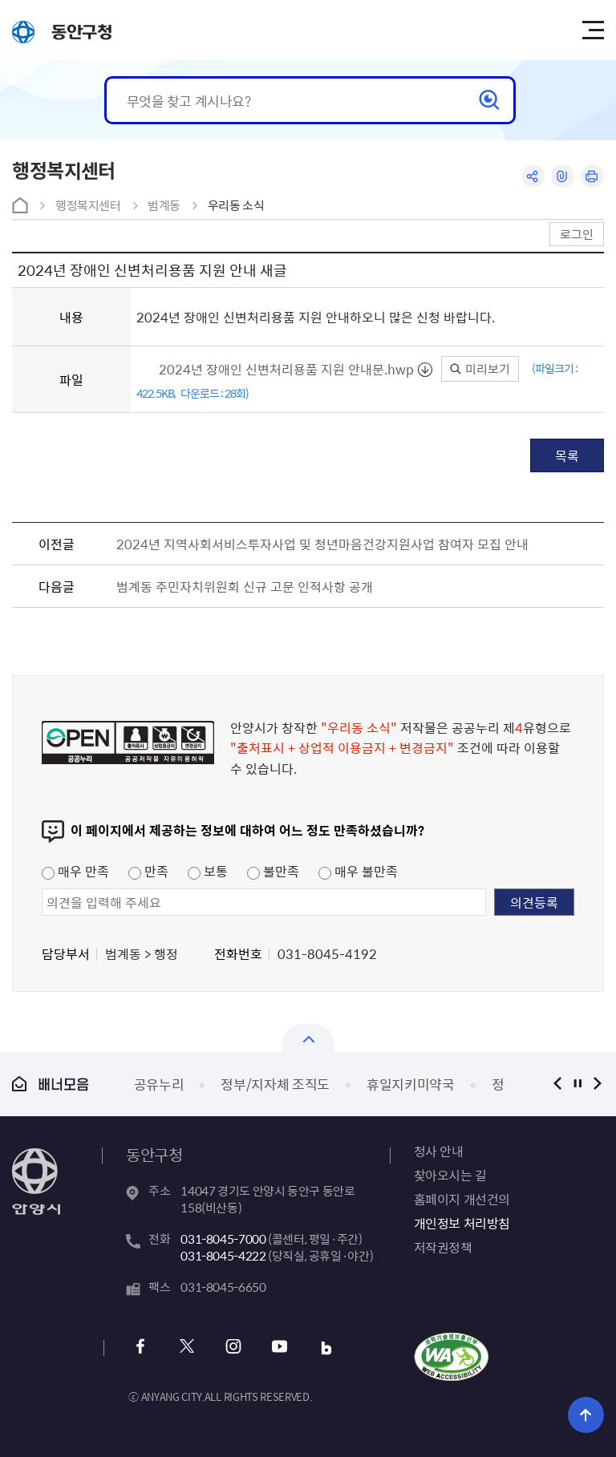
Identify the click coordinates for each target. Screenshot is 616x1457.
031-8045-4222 (222, 1256)
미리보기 (480, 369)
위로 (586, 1415)
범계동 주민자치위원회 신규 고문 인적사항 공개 (244, 586)
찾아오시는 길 (450, 1174)
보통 (208, 870)
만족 (148, 870)
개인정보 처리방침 (462, 1222)
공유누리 (159, 1084)
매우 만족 (75, 870)
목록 (567, 455)
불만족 (273, 870)
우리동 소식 (236, 205)
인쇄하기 (592, 176)
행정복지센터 (88, 205)
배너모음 (50, 1083)
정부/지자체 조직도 (275, 1084)
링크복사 (562, 176)
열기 (308, 1038)
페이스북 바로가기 (140, 1348)
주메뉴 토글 (593, 30)
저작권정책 (443, 1247)
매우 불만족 (358, 870)
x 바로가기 (186, 1348)
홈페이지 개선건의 (462, 1198)
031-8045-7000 (222, 1239)
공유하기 (533, 176)
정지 (578, 1084)
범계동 (164, 205)
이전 (558, 1084)
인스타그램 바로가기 (233, 1348)
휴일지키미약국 (411, 1084)
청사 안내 (439, 1150)
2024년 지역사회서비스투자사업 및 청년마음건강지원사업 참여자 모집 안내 (322, 543)
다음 (598, 1084)
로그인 (577, 234)
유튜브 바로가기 (279, 1348)
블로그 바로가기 (326, 1348)
